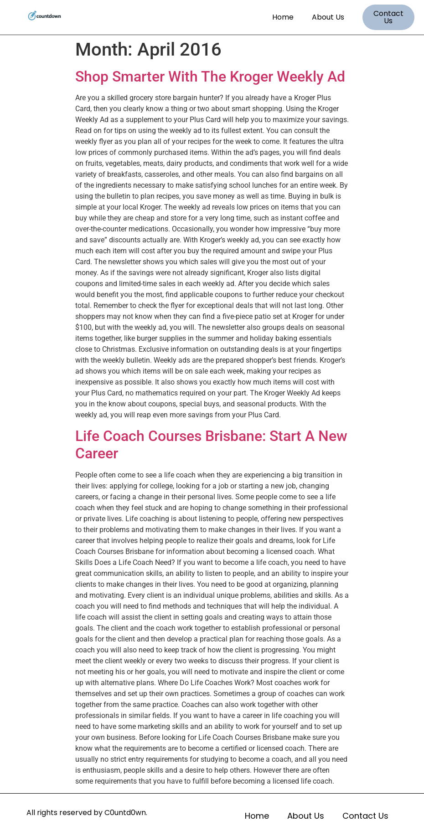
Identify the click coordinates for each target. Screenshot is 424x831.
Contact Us (365, 815)
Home (283, 17)
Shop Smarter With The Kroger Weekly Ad (210, 76)
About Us (328, 17)
